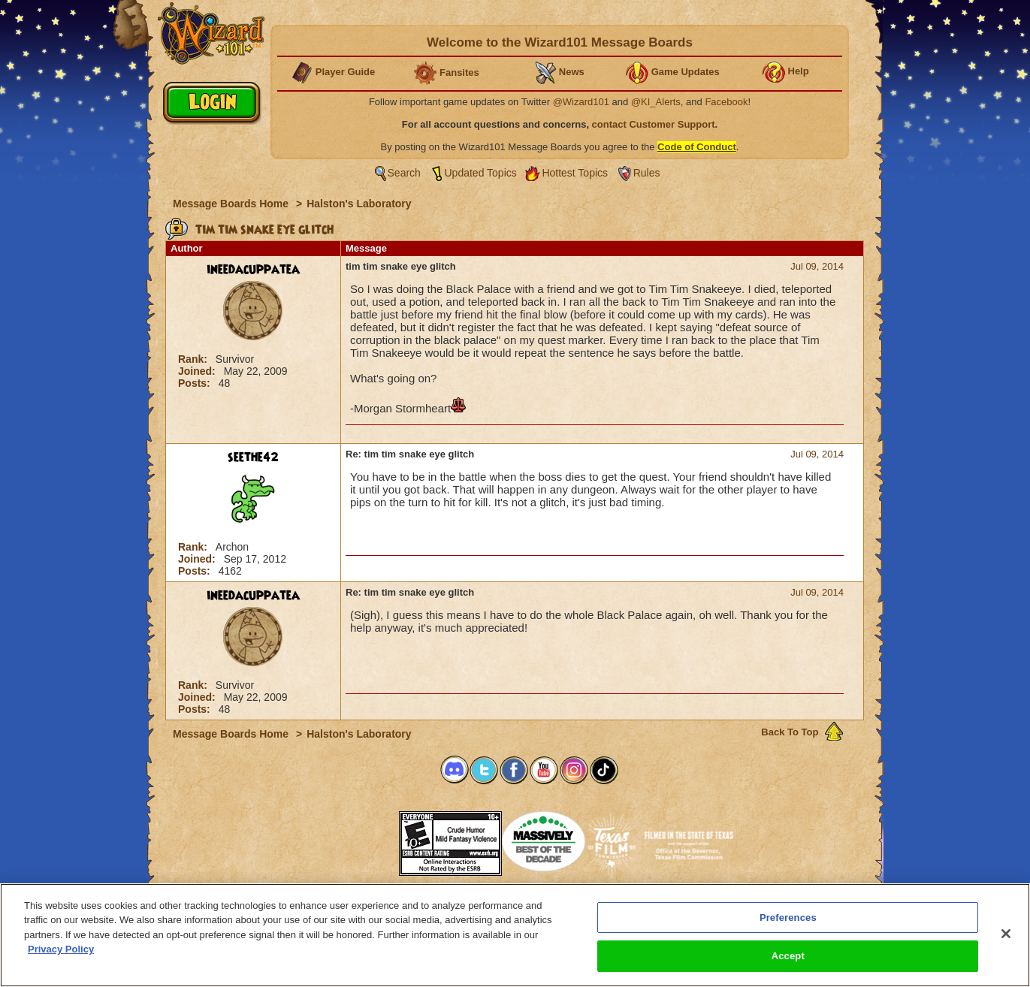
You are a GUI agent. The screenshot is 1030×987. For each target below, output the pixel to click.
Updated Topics (481, 173)
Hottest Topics (575, 173)
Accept (788, 956)
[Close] (1005, 933)
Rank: (194, 359)
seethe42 (253, 457)
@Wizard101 (581, 101)
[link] (361, 838)
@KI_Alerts (656, 101)
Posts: (195, 383)
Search (404, 173)
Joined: (198, 371)
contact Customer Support (653, 124)
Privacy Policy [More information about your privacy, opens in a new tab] (61, 949)
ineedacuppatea (253, 270)
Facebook (726, 101)
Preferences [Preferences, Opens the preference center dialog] (788, 917)
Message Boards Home (232, 204)
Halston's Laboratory (359, 204)
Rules (646, 173)
